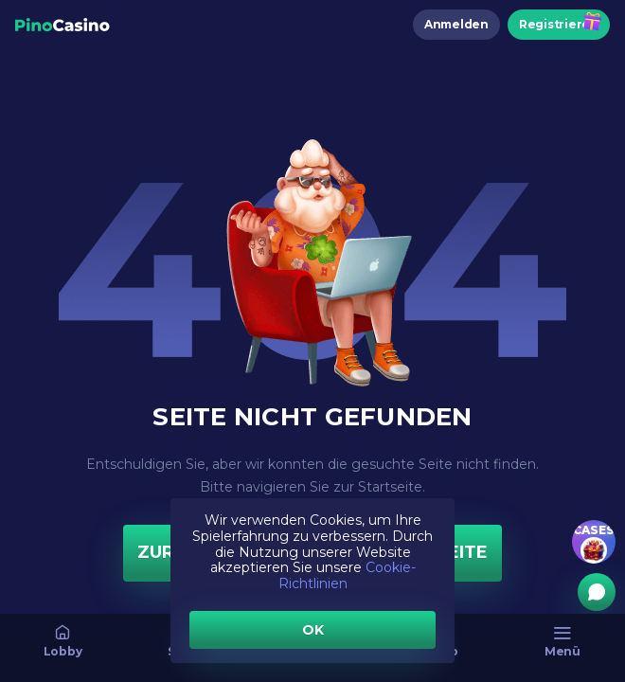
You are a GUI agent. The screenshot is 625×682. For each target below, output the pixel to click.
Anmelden (456, 24)
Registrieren (558, 24)
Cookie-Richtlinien (347, 575)
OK (313, 629)
